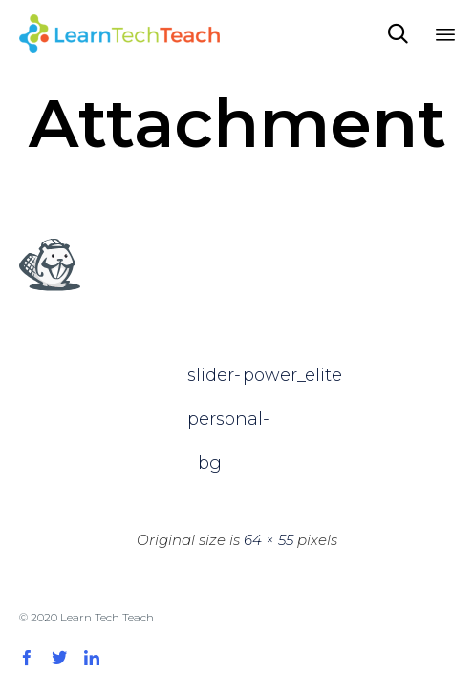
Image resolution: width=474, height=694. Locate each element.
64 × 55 (268, 540)
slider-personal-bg (209, 381)
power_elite (265, 375)
